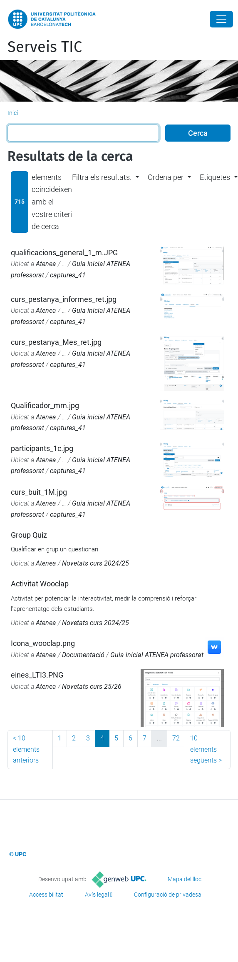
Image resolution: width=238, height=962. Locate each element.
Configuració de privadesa (167, 894)
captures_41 (68, 275)
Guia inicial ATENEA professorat (156, 655)
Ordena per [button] (165, 177)
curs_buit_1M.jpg (39, 492)
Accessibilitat (46, 894)
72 (176, 738)
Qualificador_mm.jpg (45, 405)
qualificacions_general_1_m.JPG (64, 252)
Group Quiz (29, 535)
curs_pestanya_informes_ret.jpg (64, 299)
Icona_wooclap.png (43, 643)
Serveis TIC (44, 47)
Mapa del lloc (184, 879)
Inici (12, 113)
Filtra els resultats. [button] (101, 177)
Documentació (83, 655)
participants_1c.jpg (42, 448)
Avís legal (97, 894)
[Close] (221, 19)
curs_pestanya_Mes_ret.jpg (56, 342)
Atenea (46, 264)
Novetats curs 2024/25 (95, 563)
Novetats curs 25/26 (91, 686)
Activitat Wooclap (40, 583)
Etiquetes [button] (215, 177)
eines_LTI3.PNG (37, 674)
